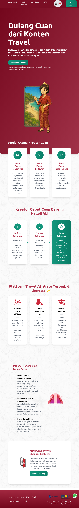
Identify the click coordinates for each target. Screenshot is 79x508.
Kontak (24, 501)
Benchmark (12, 2)
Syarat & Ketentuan (16, 497)
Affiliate (46, 2)
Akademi (35, 497)
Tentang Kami (14, 501)
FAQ (27, 497)
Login (71, 4)
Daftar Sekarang (38, 473)
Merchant (35, 2)
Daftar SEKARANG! (18, 63)
